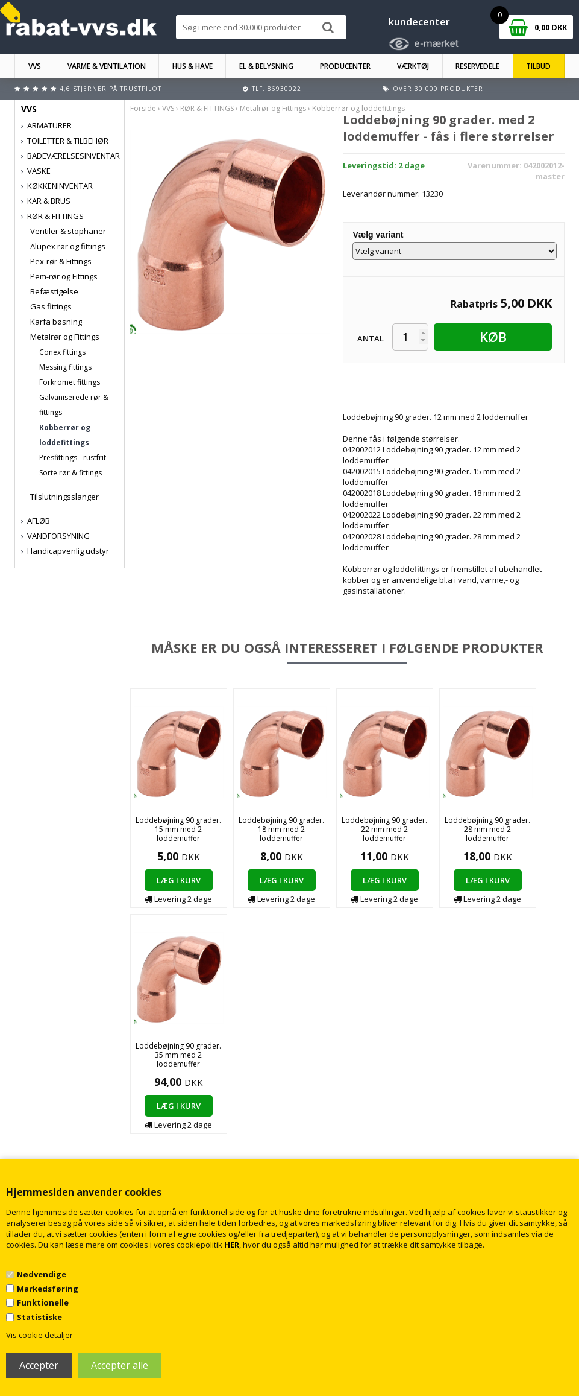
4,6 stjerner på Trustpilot (110, 88)
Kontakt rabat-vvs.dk (199, 1143)
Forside (143, 108)
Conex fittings (62, 352)
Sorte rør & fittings (70, 473)
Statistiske (39, 1317)
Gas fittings (51, 306)
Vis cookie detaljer (39, 1335)
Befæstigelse (54, 291)
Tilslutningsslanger (64, 496)
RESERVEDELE (477, 66)
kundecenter (419, 21)
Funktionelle (43, 1302)
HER (231, 1244)
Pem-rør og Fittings (64, 276)
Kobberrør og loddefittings (64, 435)
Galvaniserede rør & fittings (73, 404)
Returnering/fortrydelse (204, 1155)
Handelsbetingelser (197, 1131)
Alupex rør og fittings (67, 246)
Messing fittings (65, 367)
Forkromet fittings (69, 382)
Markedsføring (47, 1288)
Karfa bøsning (56, 321)
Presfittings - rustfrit (72, 457)
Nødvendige (41, 1274)
